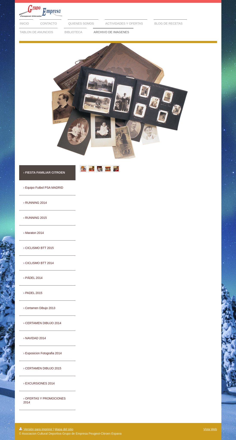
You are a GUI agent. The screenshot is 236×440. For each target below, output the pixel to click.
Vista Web (210, 429)
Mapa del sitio (64, 429)
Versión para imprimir (36, 429)
